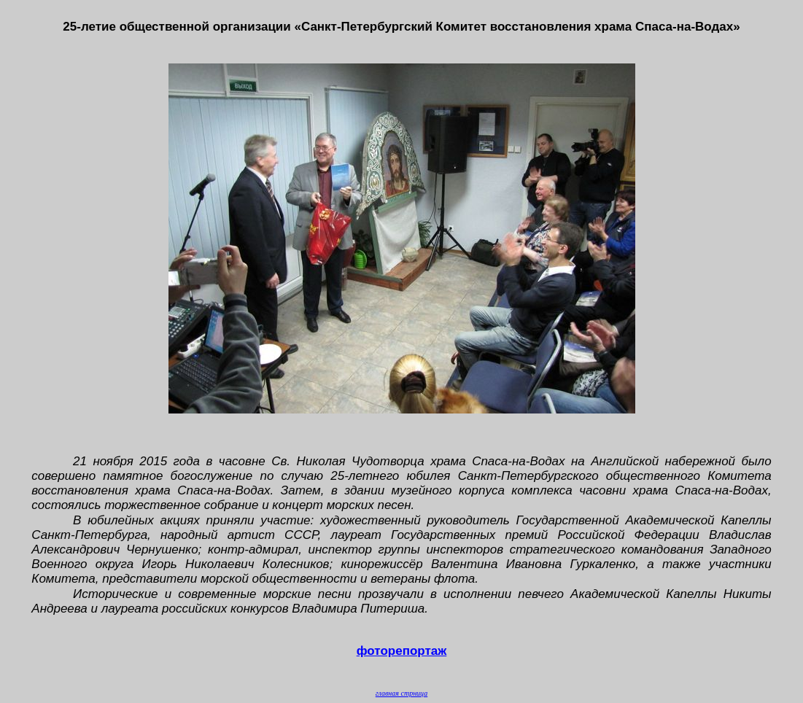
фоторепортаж (402, 651)
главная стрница (401, 693)
